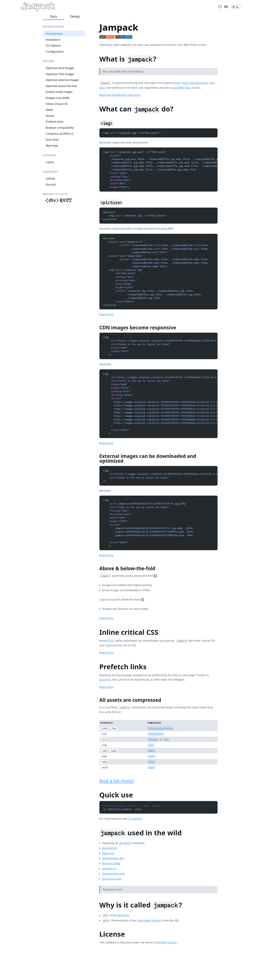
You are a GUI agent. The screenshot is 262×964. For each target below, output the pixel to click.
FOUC (111, 641)
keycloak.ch (109, 848)
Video (49, 110)
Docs (53, 16)
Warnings (52, 145)
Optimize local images (60, 68)
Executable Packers (149, 920)
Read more (106, 314)
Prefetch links (54, 122)
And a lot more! (116, 780)
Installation (53, 40)
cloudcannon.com (113, 873)
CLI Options (53, 45)
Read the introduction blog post (119, 95)
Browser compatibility (60, 128)
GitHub (50, 179)
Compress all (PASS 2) (59, 134)
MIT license (169, 942)
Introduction (54, 33)
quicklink (105, 679)
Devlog (75, 16)
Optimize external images (62, 80)
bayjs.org (108, 853)
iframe (50, 116)
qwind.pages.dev (113, 858)
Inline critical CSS (57, 104)
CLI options (134, 819)
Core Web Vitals (181, 88)
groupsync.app (111, 879)
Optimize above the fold (61, 86)
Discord (51, 184)
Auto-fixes (52, 139)
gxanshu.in (109, 868)
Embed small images (59, 92)
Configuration (55, 51)
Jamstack (123, 915)
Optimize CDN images (60, 74)
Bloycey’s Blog (111, 863)
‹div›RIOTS (125, 843)
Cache (50, 162)
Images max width (58, 98)
